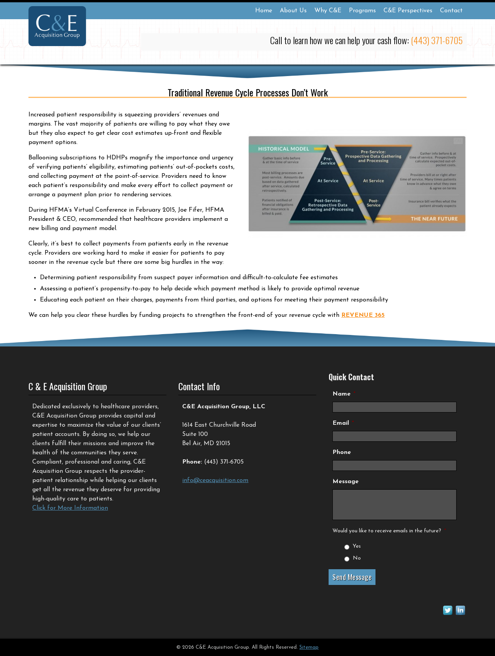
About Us (293, 11)
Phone (341, 452)
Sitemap (309, 647)
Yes (357, 546)
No (357, 558)
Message (345, 482)
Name (343, 394)
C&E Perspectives (408, 11)
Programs (362, 11)
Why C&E (327, 11)
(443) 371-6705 (437, 40)
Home (263, 11)
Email (343, 423)
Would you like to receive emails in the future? (389, 531)
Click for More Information (70, 508)
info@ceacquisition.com (215, 480)
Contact (451, 11)
